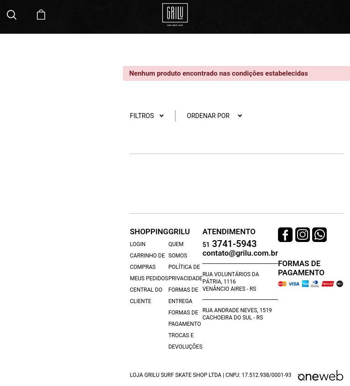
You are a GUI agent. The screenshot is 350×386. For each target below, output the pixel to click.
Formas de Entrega (183, 295)
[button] (12, 15)
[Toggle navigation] (338, 15)
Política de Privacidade (185, 273)
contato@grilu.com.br (240, 253)
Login (137, 244)
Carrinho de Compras (147, 261)
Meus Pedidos (149, 278)
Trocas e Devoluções (185, 341)
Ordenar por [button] (214, 116)
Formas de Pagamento (184, 318)
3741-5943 (229, 244)
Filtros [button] (147, 116)
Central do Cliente (146, 295)
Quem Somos (177, 250)
